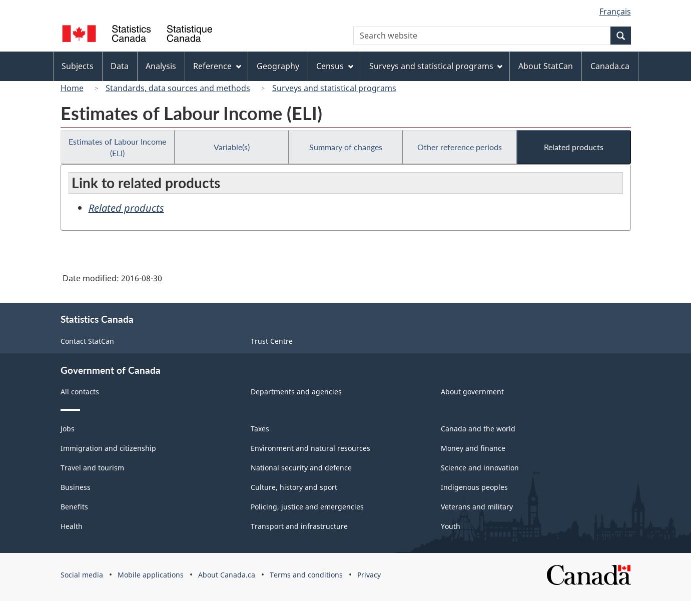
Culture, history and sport (294, 487)
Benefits (74, 506)
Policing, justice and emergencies (307, 506)
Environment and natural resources (310, 448)
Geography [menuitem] (278, 66)
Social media (82, 574)
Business (76, 487)
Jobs (68, 428)
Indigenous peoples (474, 487)
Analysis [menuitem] (161, 66)
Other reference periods (459, 147)
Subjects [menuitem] (78, 66)
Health (72, 526)
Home (72, 88)
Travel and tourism (92, 467)
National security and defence (301, 467)
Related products (573, 147)
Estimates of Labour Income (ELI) (117, 147)
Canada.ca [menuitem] (609, 66)
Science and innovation (480, 467)
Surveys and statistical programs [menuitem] (436, 66)
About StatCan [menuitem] (545, 66)
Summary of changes (345, 147)
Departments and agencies (296, 391)
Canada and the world (478, 428)
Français (615, 11)
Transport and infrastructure (299, 526)
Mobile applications (151, 574)
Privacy (369, 574)
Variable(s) (232, 147)
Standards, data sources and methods (178, 88)
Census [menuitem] (334, 66)
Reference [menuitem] (217, 66)
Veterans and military (477, 506)
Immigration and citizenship (108, 448)
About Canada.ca (226, 574)
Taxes (260, 428)
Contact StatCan (87, 341)
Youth (450, 526)
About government (472, 391)
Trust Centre (272, 341)
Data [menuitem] (120, 66)
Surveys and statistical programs (334, 88)
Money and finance (473, 448)
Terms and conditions (306, 574)
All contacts (80, 391)
